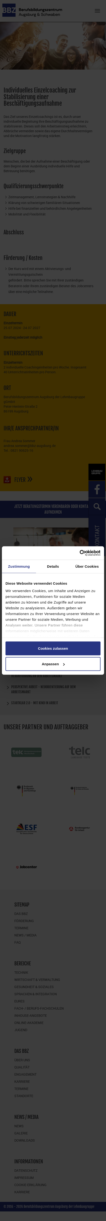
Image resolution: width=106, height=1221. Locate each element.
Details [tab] (53, 566)
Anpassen (53, 664)
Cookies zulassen (53, 648)
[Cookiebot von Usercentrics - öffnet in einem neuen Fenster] (80, 553)
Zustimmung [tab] (19, 566)
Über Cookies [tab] (87, 566)
